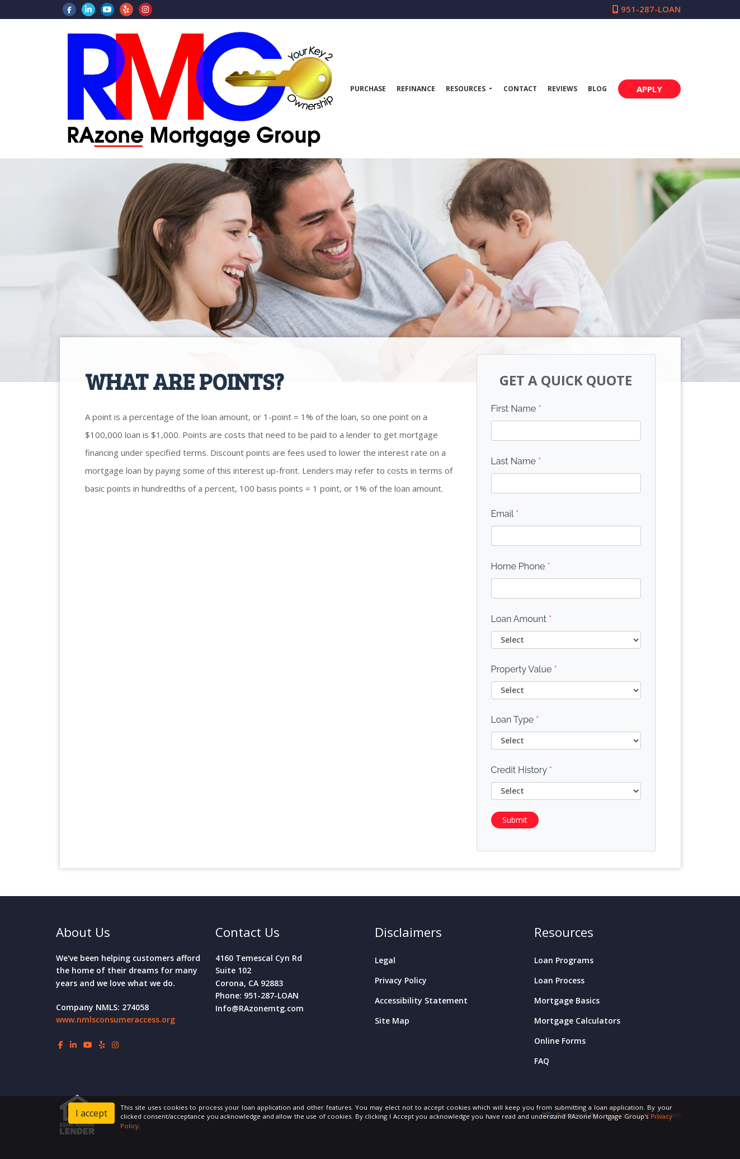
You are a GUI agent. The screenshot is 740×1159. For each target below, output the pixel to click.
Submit (514, 819)
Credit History (521, 770)
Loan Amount (521, 619)
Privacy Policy (401, 980)
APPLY (649, 89)
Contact (520, 88)
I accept (91, 1113)
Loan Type (515, 719)
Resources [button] (466, 88)
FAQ (541, 1061)
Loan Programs (563, 960)
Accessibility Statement (421, 1000)
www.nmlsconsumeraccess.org (115, 1019)
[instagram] (145, 9)
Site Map (392, 1020)
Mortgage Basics (567, 1000)
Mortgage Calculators (577, 1020)
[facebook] (69, 9)
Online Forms (560, 1040)
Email (505, 513)
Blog (597, 88)
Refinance (416, 88)
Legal (385, 960)
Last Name (516, 461)
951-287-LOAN (646, 9)
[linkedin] (88, 9)
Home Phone (520, 566)
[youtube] (107, 9)
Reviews (562, 88)
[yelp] (126, 9)
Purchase (368, 88)
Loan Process (559, 980)
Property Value (524, 669)
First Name (516, 408)
